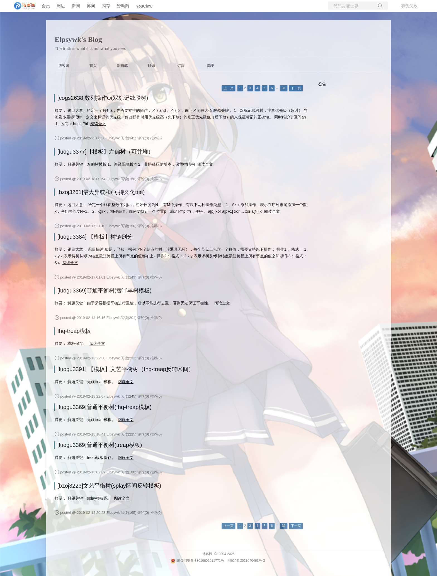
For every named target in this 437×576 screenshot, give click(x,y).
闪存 (106, 5)
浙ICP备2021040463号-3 (246, 561)
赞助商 (123, 5)
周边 (61, 5)
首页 (93, 66)
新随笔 (122, 66)
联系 (151, 66)
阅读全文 (98, 124)
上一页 (229, 88)
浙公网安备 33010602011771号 (197, 561)
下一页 (296, 88)
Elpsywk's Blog (78, 39)
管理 (210, 66)
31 (283, 88)
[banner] (22, 6)
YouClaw (144, 6)
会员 (46, 5)
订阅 (180, 66)
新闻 (76, 5)
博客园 (63, 66)
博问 (91, 5)
